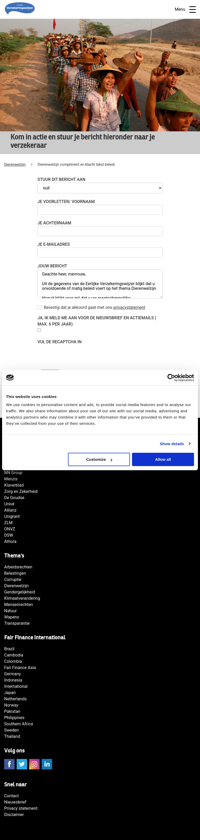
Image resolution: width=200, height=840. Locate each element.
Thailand (12, 736)
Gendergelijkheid (19, 592)
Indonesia (13, 680)
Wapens (11, 617)
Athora (10, 541)
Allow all (163, 459)
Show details (172, 444)
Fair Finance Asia (20, 667)
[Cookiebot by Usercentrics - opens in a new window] (171, 378)
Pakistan (12, 711)
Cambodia (13, 655)
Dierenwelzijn (15, 164)
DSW (8, 535)
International (16, 686)
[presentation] (77, 355)
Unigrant (12, 516)
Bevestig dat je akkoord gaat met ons (94, 307)
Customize (99, 459)
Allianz (10, 510)
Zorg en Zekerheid (21, 491)
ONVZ (9, 528)
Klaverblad (14, 485)
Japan (10, 692)
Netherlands (15, 698)
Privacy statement (21, 808)
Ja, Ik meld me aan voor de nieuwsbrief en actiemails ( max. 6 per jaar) (97, 321)
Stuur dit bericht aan (61, 179)
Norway (11, 705)
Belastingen (15, 573)
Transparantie (17, 623)
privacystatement (129, 307)
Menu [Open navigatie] (185, 9)
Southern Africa (18, 723)
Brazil (9, 648)
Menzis (10, 478)
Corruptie (12, 579)
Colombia (13, 661)
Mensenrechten (18, 604)
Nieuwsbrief (15, 802)
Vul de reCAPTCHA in (60, 341)
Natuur (10, 610)
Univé (9, 503)
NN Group (13, 472)
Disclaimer (14, 814)
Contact (11, 795)
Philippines (14, 717)
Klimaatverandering (22, 598)
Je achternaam (54, 222)
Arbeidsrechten (18, 567)
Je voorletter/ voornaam (66, 201)
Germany (12, 673)
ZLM (8, 522)
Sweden (11, 730)
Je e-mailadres (54, 244)
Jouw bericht (52, 265)
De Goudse (14, 497)
